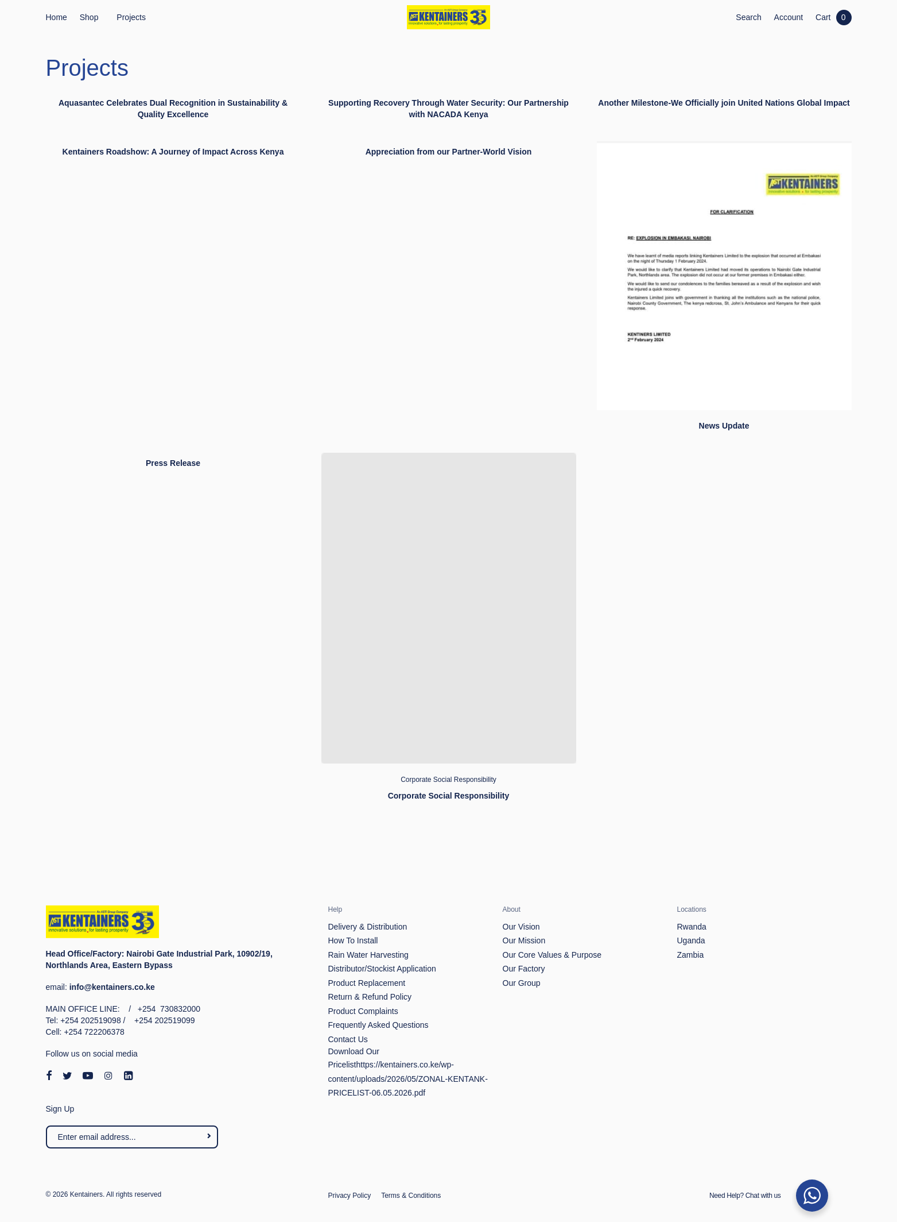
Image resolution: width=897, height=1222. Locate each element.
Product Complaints (363, 1011)
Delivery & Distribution (367, 926)
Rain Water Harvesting (368, 954)
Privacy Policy (349, 1196)
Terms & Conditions (411, 1196)
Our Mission (524, 940)
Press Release (173, 463)
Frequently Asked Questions (378, 1025)
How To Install (353, 940)
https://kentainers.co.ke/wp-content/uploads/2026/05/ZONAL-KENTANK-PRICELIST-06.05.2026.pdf (408, 1078)
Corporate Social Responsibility (448, 780)
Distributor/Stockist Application (382, 968)
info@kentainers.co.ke (112, 987)
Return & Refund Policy (370, 996)
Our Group (522, 983)
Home (56, 17)
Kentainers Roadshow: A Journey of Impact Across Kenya (173, 151)
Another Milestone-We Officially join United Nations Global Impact (723, 102)
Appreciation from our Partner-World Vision (449, 151)
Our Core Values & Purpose (552, 954)
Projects (131, 17)
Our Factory (524, 968)
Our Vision (521, 926)
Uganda (691, 940)
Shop (89, 17)
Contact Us (348, 1039)
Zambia (690, 954)
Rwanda (691, 926)
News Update (724, 425)
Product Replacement (367, 983)
